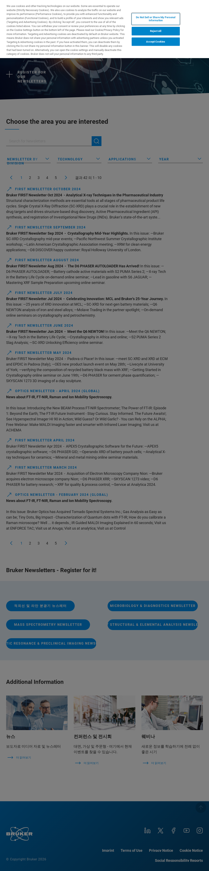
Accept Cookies (155, 41)
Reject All (155, 31)
